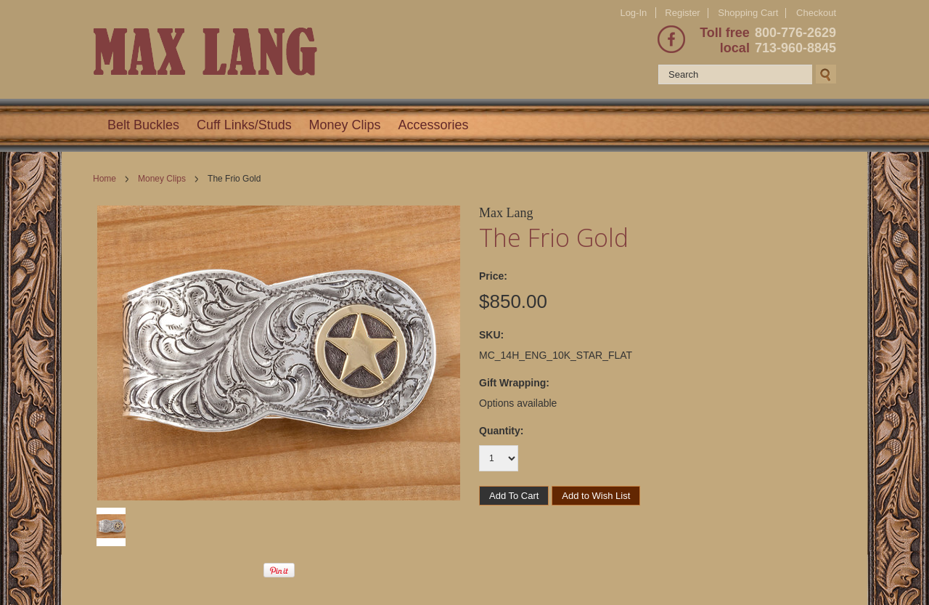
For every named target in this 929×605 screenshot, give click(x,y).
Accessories (433, 125)
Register (682, 12)
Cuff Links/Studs (244, 125)
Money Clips (345, 125)
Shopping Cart (748, 12)
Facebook (671, 39)
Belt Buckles (143, 125)
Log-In (633, 12)
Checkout (816, 13)
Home (104, 179)
